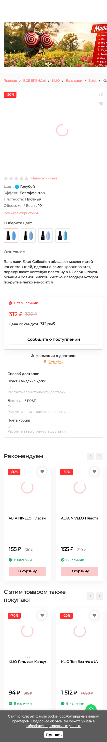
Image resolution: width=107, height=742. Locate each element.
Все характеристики (21, 213)
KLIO (56, 80)
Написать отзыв (44, 178)
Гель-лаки (74, 80)
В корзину (27, 571)
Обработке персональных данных (53, 726)
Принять (53, 735)
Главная (10, 80)
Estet (92, 80)
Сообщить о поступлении (53, 339)
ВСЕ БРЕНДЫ (34, 80)
